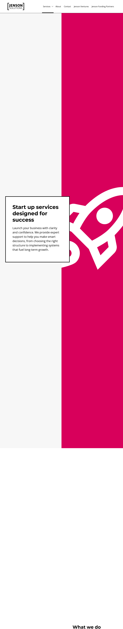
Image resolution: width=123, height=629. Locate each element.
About (58, 6)
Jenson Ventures (81, 6)
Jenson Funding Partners (103, 6)
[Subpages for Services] (52, 6)
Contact (67, 6)
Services (46, 6)
